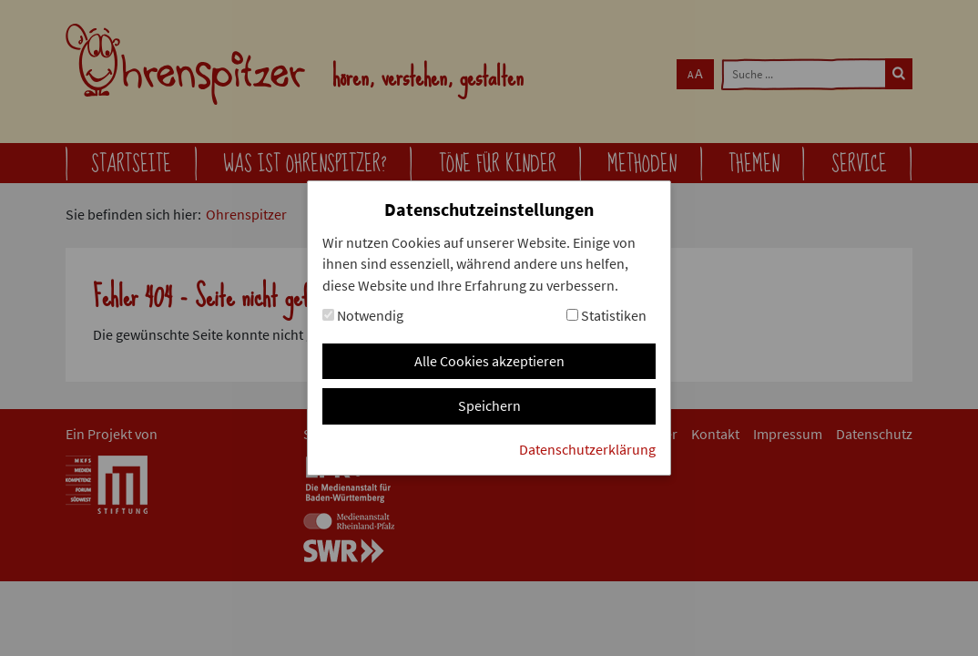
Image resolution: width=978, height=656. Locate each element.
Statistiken (606, 315)
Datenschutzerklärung (587, 449)
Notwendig (362, 315)
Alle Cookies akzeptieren (489, 361)
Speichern (489, 406)
